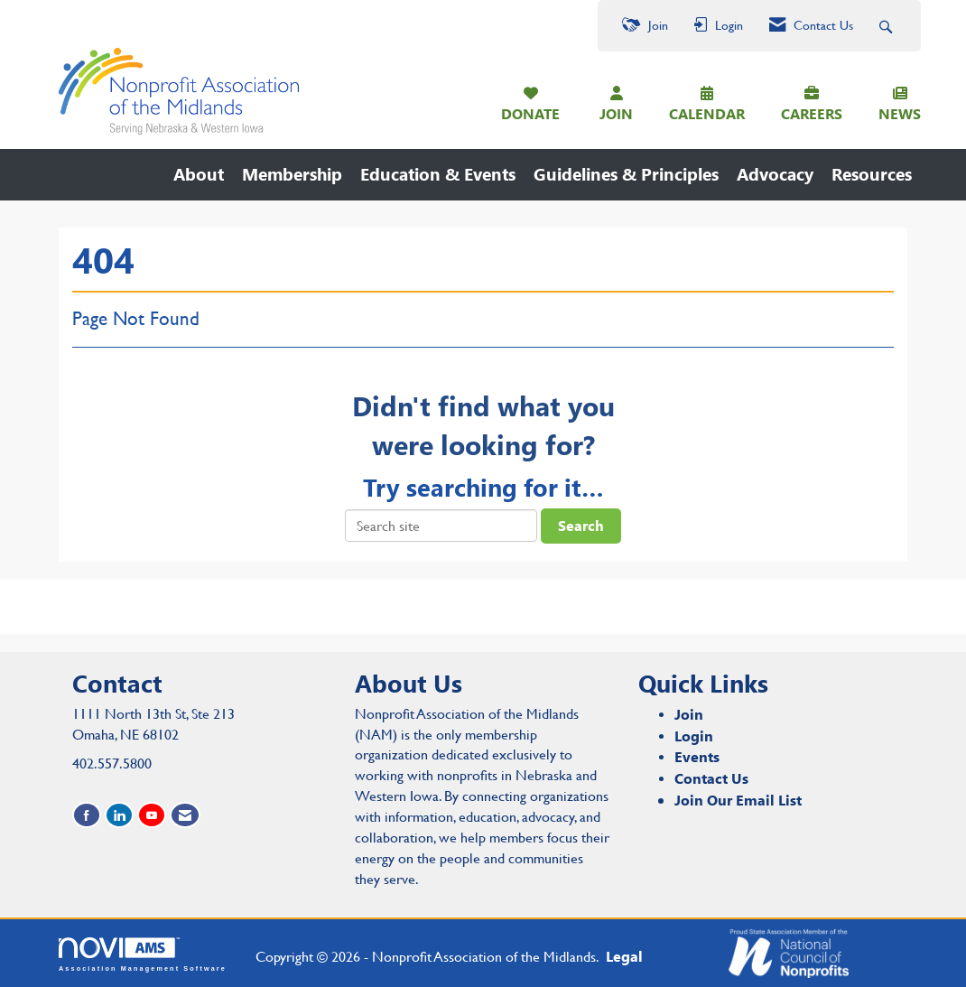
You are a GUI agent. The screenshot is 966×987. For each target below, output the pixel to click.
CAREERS (811, 113)
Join (688, 713)
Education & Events (438, 174)
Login (693, 735)
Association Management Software (143, 954)
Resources (871, 174)
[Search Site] (888, 25)
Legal (624, 955)
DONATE (530, 113)
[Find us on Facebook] (86, 815)
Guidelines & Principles (626, 174)
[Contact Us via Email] (185, 815)
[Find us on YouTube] (151, 815)
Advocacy (775, 174)
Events (697, 756)
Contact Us (711, 777)
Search (581, 525)
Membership (292, 174)
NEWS (899, 113)
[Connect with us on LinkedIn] (119, 815)
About (198, 174)
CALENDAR (707, 113)
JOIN (616, 113)
